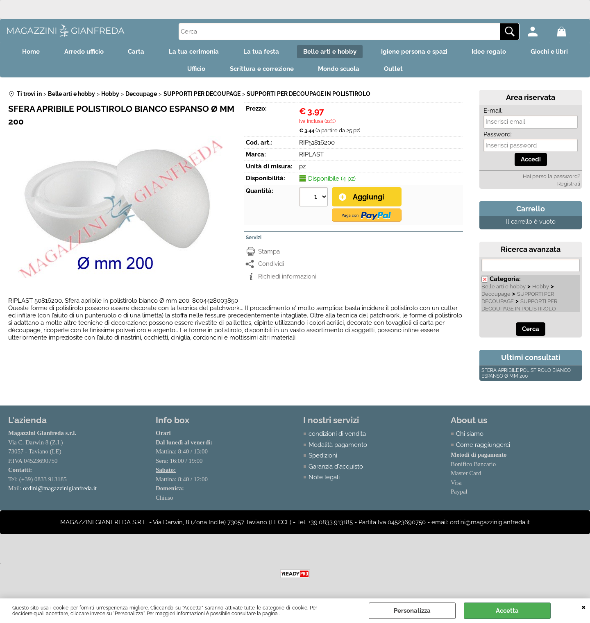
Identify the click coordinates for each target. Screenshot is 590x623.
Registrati (568, 184)
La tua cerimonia (194, 51)
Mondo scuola (339, 69)
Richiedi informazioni (287, 277)
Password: (497, 134)
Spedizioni (323, 456)
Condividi (271, 264)
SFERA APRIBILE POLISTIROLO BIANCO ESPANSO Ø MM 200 (526, 373)
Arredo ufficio (83, 51)
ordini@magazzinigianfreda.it (60, 488)
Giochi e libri (550, 51)
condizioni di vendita (337, 434)
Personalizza (412, 610)
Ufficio (196, 69)
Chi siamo (469, 434)
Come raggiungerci (483, 445)
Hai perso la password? (551, 177)
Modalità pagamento (338, 445)
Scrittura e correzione (262, 69)
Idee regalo (489, 51)
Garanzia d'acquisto (336, 466)
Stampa (269, 252)
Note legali (324, 477)
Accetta (507, 610)
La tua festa (261, 51)
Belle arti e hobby (330, 51)
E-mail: (493, 111)
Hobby (540, 287)
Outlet (393, 69)
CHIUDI (583, 607)
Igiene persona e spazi (414, 51)
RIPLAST (311, 155)
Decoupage (496, 294)
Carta (136, 51)
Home (30, 51)
